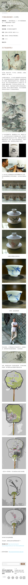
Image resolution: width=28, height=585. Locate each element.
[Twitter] (12, 577)
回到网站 (4, 2)
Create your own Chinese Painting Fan (19, 571)
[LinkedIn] (17, 577)
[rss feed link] (24, 577)
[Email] (21, 577)
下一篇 (16, 568)
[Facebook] (8, 577)
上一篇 (3, 568)
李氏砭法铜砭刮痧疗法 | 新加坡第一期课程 (7, 571)
